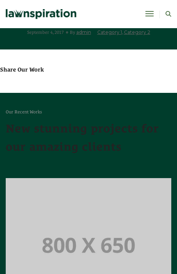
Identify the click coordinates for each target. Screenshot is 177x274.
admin (83, 32)
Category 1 (109, 32)
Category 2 (137, 32)
